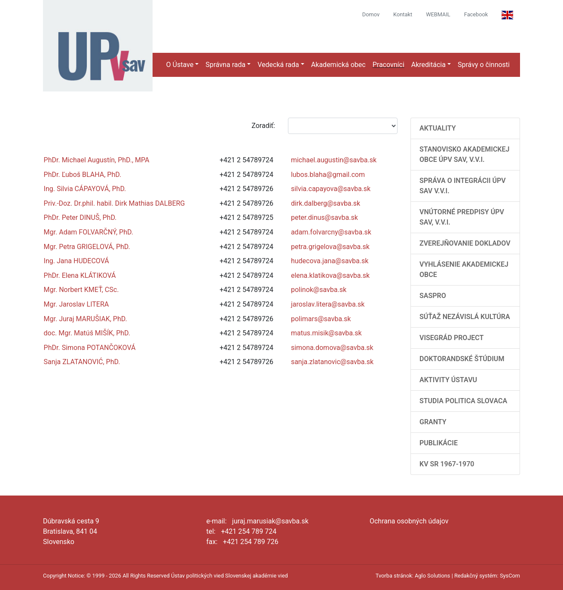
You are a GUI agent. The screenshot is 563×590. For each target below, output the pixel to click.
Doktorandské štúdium (461, 359)
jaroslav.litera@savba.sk (327, 304)
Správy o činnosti (484, 65)
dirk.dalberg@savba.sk (325, 203)
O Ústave (180, 65)
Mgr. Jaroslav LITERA (76, 304)
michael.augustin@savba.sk (333, 160)
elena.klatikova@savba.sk (330, 275)
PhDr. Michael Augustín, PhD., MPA (97, 160)
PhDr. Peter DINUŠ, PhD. (80, 217)
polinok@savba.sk (318, 290)
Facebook (476, 14)
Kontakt (402, 14)
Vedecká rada (278, 65)
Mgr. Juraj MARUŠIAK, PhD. (85, 319)
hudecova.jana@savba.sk (329, 261)
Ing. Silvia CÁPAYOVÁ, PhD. (85, 189)
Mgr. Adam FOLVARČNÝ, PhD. (88, 232)
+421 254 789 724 (248, 531)
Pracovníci (388, 65)
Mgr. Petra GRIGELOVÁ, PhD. (87, 247)
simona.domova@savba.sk (332, 348)
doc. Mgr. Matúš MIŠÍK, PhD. (87, 333)
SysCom (510, 575)
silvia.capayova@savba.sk (330, 189)
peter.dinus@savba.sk (324, 217)
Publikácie (438, 443)
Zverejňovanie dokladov (465, 243)
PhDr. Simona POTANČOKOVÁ (90, 348)
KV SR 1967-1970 (446, 464)
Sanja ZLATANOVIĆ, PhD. (82, 362)
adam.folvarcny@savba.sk (331, 232)
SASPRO (432, 296)
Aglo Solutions (432, 575)
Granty (433, 422)
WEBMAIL (438, 14)
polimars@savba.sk (321, 319)
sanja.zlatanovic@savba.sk (332, 362)
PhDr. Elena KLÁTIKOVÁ (80, 275)
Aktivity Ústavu (448, 380)
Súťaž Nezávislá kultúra (464, 317)
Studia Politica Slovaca (463, 401)
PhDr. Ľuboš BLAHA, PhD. (83, 174)
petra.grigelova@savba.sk (330, 247)
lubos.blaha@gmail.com (328, 174)
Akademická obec (338, 65)
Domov (370, 14)
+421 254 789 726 (250, 542)
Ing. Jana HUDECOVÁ (76, 261)
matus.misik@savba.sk (326, 333)
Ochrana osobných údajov (409, 521)
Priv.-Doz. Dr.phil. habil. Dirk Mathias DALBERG (114, 203)
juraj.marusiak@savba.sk (270, 521)
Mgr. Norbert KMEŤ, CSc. (81, 290)
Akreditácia (428, 65)
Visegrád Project (451, 338)
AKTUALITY (437, 128)
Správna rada (225, 65)
